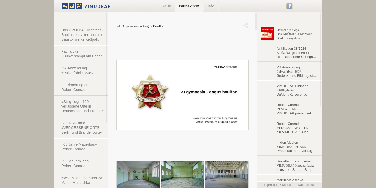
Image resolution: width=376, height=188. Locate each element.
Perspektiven (189, 6)
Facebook (289, 6)
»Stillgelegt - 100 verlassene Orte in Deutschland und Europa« (82, 106)
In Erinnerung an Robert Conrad (75, 87)
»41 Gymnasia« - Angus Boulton (140, 26)
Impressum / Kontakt (278, 185)
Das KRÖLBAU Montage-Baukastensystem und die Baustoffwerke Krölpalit (82, 35)
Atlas (166, 6)
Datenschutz (306, 185)
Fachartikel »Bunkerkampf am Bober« (82, 53)
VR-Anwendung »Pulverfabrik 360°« (77, 70)
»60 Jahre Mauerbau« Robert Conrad (79, 146)
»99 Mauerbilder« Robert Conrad (75, 163)
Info (211, 6)
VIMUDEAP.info (96, 6)
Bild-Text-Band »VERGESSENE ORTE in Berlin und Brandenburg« (82, 127)
